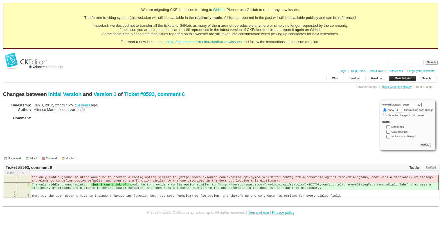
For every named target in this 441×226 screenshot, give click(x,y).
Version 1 (104, 94)
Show (388, 110)
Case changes (400, 131)
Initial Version (64, 94)
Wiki (335, 78)
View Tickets (402, 78)
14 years (83, 105)
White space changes (404, 136)
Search (426, 78)
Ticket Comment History (396, 86)
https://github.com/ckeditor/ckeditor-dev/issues (204, 42)
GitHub (218, 10)
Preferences (395, 71)
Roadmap (377, 78)
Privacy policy (283, 217)
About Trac (376, 71)
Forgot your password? (421, 71)
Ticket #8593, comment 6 (154, 94)
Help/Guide (358, 71)
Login (342, 71)
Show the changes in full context (403, 115)
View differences (391, 104)
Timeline (354, 78)
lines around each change (414, 110)
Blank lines (398, 127)
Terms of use (258, 217)
